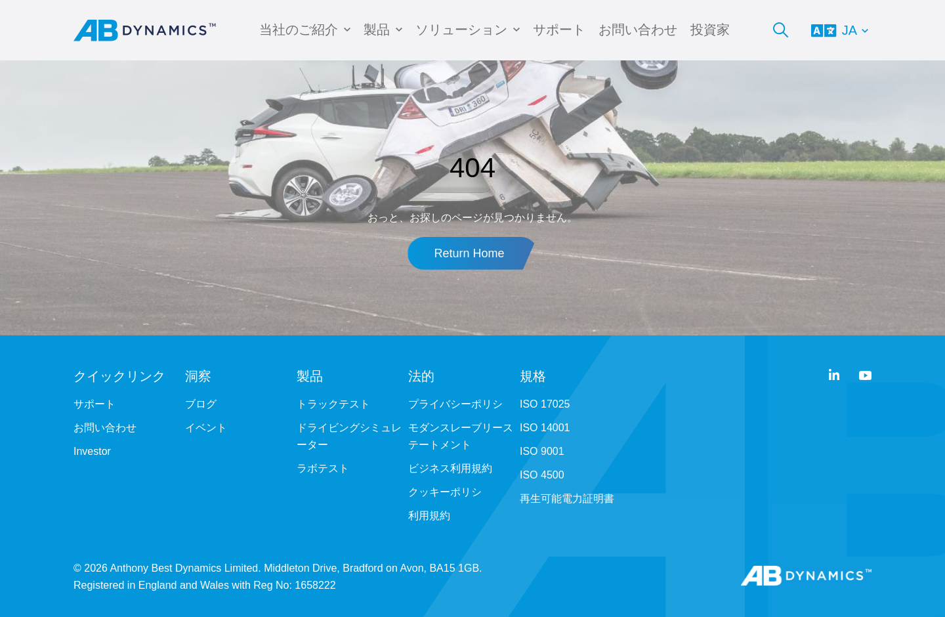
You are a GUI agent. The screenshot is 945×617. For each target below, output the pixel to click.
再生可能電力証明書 (567, 498)
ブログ (201, 404)
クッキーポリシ (445, 492)
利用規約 (429, 515)
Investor (92, 451)
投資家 (710, 29)
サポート (559, 29)
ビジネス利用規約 (450, 468)
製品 (377, 29)
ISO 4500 (542, 474)
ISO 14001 (545, 427)
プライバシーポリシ (455, 404)
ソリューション (461, 29)
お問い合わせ (637, 29)
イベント (206, 427)
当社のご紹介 (298, 29)
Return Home (469, 253)
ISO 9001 (542, 451)
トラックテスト (333, 404)
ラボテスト (323, 468)
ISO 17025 (545, 404)
